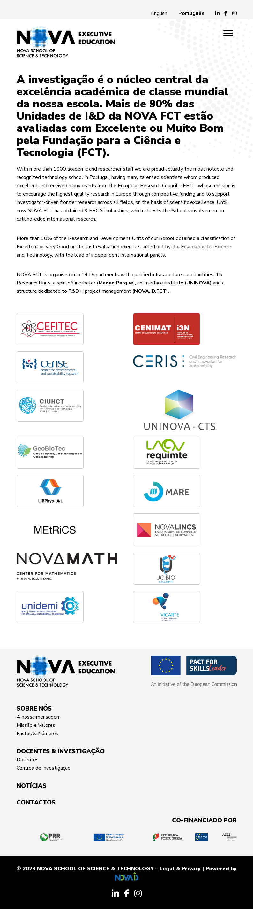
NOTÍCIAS (31, 786)
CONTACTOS (36, 802)
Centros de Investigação (44, 768)
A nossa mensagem (39, 716)
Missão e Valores (36, 725)
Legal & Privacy (180, 868)
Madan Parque (116, 282)
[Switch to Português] (191, 13)
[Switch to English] (159, 13)
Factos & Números (37, 733)
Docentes (28, 759)
